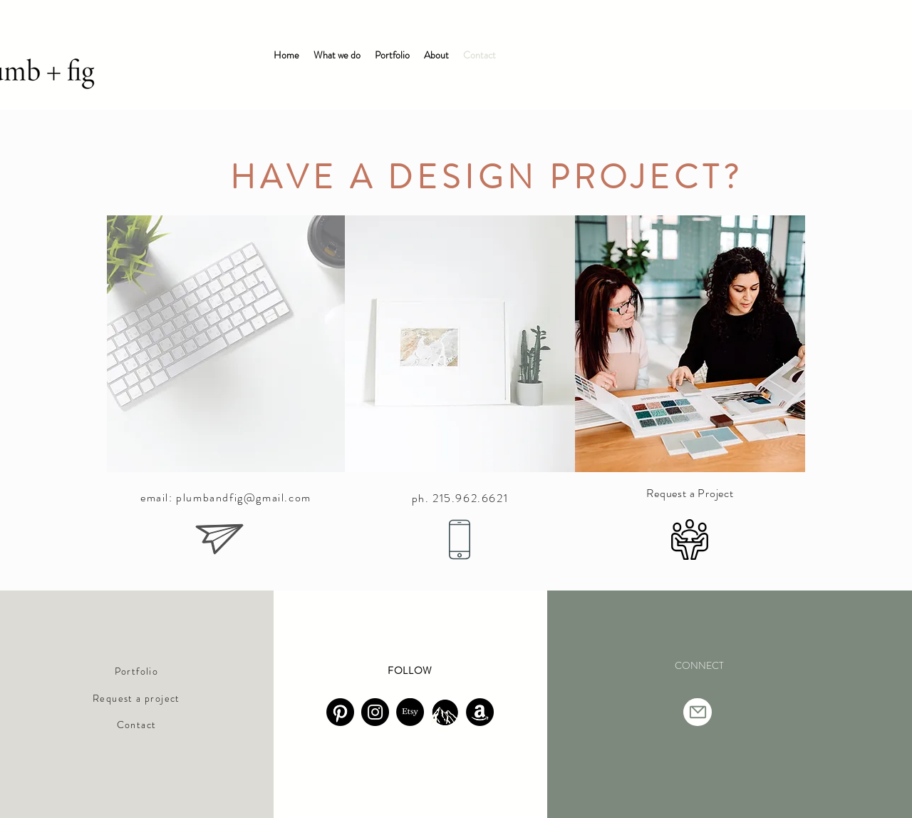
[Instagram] (375, 712)
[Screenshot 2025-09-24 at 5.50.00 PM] (445, 712)
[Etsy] (410, 712)
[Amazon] (480, 712)
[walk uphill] (340, 712)
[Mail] (697, 712)
